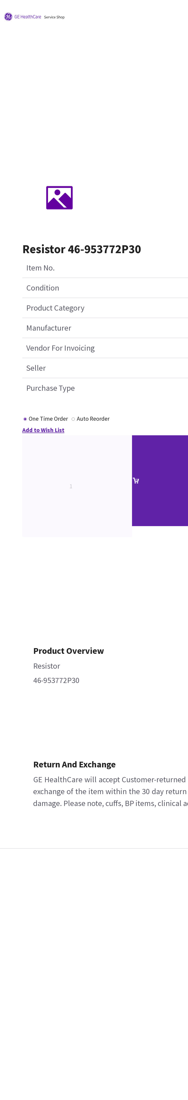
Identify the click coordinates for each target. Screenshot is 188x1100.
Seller (36, 368)
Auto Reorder (93, 418)
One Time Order (48, 418)
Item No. (40, 268)
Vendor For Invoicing (60, 348)
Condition (42, 288)
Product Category (55, 308)
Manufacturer (48, 328)
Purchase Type (50, 388)
